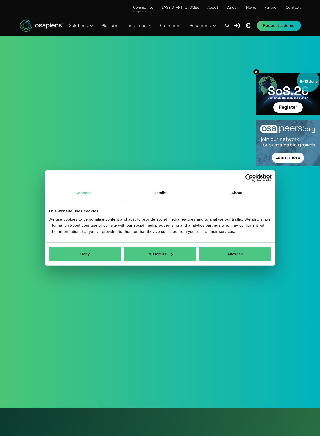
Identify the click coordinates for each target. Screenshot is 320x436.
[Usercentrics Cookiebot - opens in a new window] (249, 178)
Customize (160, 254)
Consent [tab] (83, 193)
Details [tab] (160, 193)
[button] (81, 25)
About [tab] (237, 193)
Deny (85, 254)
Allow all (235, 254)
